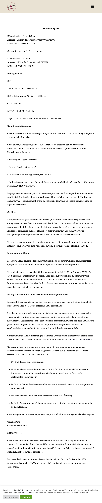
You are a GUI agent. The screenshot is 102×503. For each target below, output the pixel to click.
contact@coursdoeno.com (80, 339)
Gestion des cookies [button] (11, 497)
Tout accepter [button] (26, 497)
